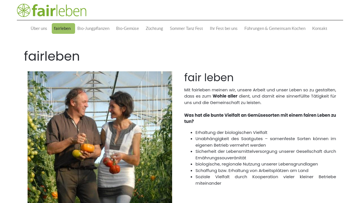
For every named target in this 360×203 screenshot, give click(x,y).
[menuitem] (40, 28)
